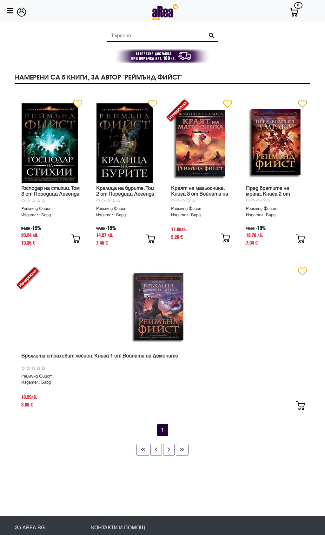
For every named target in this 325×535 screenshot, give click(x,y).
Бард (46, 215)
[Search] (153, 36)
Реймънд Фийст (37, 208)
